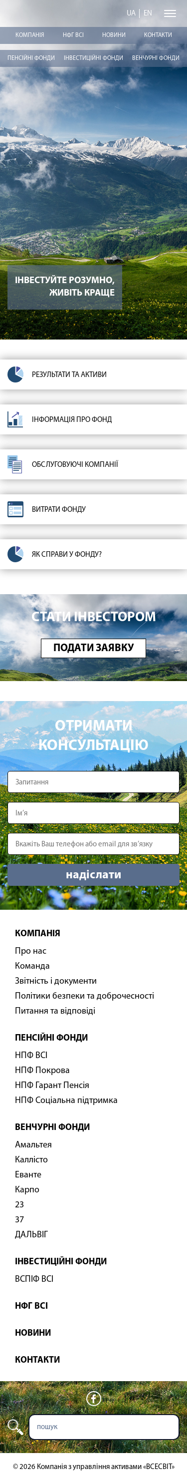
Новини (114, 35)
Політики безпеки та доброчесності (84, 996)
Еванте (28, 1175)
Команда (32, 966)
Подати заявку (93, 648)
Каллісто (31, 1160)
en (148, 13)
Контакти (158, 35)
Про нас (30, 951)
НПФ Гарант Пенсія (52, 1086)
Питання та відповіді (55, 1011)
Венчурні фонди (156, 58)
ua (131, 13)
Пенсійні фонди (31, 58)
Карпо (27, 1190)
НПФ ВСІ (31, 1056)
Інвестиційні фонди (93, 58)
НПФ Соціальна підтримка (66, 1101)
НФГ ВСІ (73, 35)
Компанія (29, 35)
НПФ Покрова (42, 1071)
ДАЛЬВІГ (31, 1235)
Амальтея (33, 1145)
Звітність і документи (56, 981)
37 (19, 1220)
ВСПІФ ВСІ (34, 1279)
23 (19, 1205)
